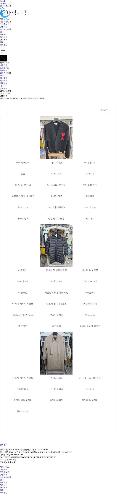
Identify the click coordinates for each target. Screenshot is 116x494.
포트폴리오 (4, 24)
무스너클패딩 (56, 389)
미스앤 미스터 (90, 281)
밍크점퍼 (56, 326)
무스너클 (90, 389)
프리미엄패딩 (5, 477)
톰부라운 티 (56, 174)
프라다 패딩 (23, 389)
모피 (2, 32)
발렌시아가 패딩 (56, 218)
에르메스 (90, 218)
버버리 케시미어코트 (22, 304)
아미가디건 (90, 162)
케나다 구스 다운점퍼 (90, 378)
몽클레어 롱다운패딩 (56, 270)
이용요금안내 (5, 22)
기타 (2, 42)
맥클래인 (22, 292)
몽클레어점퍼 (90, 304)
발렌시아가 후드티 (56, 185)
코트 (23, 174)
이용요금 (3, 65)
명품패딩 (90, 196)
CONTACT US (5, 3)
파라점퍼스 (90, 292)
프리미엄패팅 (5, 29)
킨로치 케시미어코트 (22, 378)
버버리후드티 (23, 162)
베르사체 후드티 (22, 185)
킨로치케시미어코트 (56, 304)
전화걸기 (3, 445)
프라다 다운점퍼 (90, 400)
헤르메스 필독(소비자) (22, 196)
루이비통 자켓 (90, 185)
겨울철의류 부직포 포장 (56, 292)
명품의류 (3, 27)
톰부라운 (90, 174)
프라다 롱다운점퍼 (22, 400)
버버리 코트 (56, 196)
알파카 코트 (23, 411)
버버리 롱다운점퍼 (56, 207)
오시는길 (3, 45)
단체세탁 (3, 40)
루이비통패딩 (56, 400)
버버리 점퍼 (23, 218)
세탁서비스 (4, 19)
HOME (2, 1)
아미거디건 (56, 162)
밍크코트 (22, 326)
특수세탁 (3, 37)
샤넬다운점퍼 (56, 315)
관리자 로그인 (5, 6)
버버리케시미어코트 (23, 315)
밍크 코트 (90, 315)
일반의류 (3, 34)
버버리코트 (22, 281)
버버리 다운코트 (90, 270)
